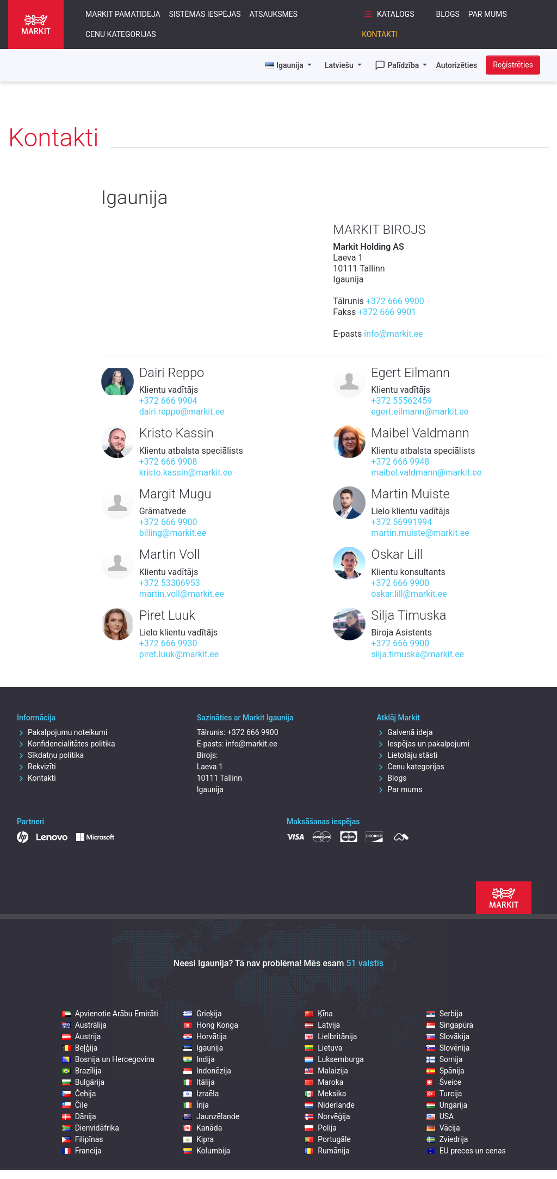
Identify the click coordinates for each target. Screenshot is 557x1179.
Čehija (79, 1093)
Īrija (196, 1105)
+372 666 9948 (400, 461)
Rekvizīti (36, 766)
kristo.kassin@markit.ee (185, 472)
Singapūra (450, 1025)
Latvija (322, 1025)
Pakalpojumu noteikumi (62, 732)
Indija (199, 1059)
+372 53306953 (169, 583)
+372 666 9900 (395, 301)
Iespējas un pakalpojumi (422, 743)
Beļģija (80, 1048)
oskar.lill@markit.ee (409, 594)
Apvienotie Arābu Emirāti (110, 1013)
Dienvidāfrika (90, 1128)
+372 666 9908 (168, 461)
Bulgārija (83, 1082)
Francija (82, 1150)
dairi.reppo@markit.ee (182, 411)
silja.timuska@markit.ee (417, 654)
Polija (321, 1128)
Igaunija (203, 1048)
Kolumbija (206, 1150)
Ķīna (319, 1013)
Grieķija (202, 1013)
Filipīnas (82, 1139)
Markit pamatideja (122, 14)
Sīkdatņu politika (50, 755)
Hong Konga (210, 1025)
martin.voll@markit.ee (181, 594)
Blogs (447, 14)
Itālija (199, 1082)
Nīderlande (330, 1105)
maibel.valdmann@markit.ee (426, 472)
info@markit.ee (393, 334)
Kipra (198, 1139)
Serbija (444, 1013)
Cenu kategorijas (120, 34)
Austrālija (84, 1025)
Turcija (444, 1093)
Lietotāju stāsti (406, 755)
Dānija (79, 1116)
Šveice (444, 1082)
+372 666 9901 (387, 312)
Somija (444, 1059)
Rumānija (327, 1150)
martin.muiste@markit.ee (420, 533)
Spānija (445, 1070)
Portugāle (327, 1139)
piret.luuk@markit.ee (179, 654)
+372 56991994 (401, 522)
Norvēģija (327, 1116)
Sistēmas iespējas (205, 14)
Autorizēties (456, 65)
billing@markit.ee (172, 533)
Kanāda (202, 1128)
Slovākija (447, 1036)
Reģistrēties (513, 64)
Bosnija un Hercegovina (108, 1059)
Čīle (75, 1105)
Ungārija (446, 1105)
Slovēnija (448, 1048)
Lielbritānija (331, 1036)
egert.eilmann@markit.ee (419, 411)
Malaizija (326, 1070)
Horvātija (205, 1036)
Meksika (325, 1093)
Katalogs (388, 14)
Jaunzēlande (211, 1116)
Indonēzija (207, 1070)
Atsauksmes (274, 14)
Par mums (487, 14)
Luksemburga (334, 1059)
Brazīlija (82, 1070)
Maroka (324, 1082)
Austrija (81, 1036)
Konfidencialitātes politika (66, 743)
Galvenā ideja (404, 732)
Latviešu (340, 65)
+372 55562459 (401, 401)
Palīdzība (398, 65)
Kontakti (380, 34)
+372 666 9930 (168, 643)
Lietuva (323, 1048)
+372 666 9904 (168, 401)
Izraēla (201, 1093)
